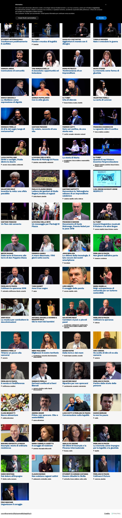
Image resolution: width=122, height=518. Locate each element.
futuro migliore (99, 132)
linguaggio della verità (45, 448)
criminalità (44, 479)
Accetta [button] (101, 513)
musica (75, 102)
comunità (44, 355)
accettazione (67, 160)
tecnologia (67, 263)
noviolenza (103, 258)
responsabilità (37, 357)
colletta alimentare (8, 418)
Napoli (50, 388)
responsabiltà (43, 162)
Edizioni (117, 5)
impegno (97, 258)
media (49, 479)
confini (66, 134)
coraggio (71, 134)
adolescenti (75, 325)
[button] (105, 499)
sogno (35, 291)
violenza (80, 198)
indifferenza (12, 291)
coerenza (97, 479)
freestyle (36, 44)
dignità (97, 164)
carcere (5, 164)
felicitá (5, 479)
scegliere (106, 132)
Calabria (66, 198)
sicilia (85, 479)
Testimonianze (88, 5)
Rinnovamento (37, 389)
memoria (66, 327)
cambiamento (83, 325)
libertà (18, 291)
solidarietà (20, 164)
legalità (71, 198)
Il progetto (76, 5)
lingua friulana (68, 102)
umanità (23, 291)
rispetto (80, 102)
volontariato (82, 386)
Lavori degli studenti (104, 5)
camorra (5, 358)
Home (68, 5)
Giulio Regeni (37, 196)
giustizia (35, 162)
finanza (66, 450)
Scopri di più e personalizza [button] (27, 513)
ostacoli (83, 134)
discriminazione (52, 355)
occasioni (75, 386)
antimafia (5, 291)
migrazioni (77, 134)
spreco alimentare (38, 420)
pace (101, 166)
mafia (76, 198)
